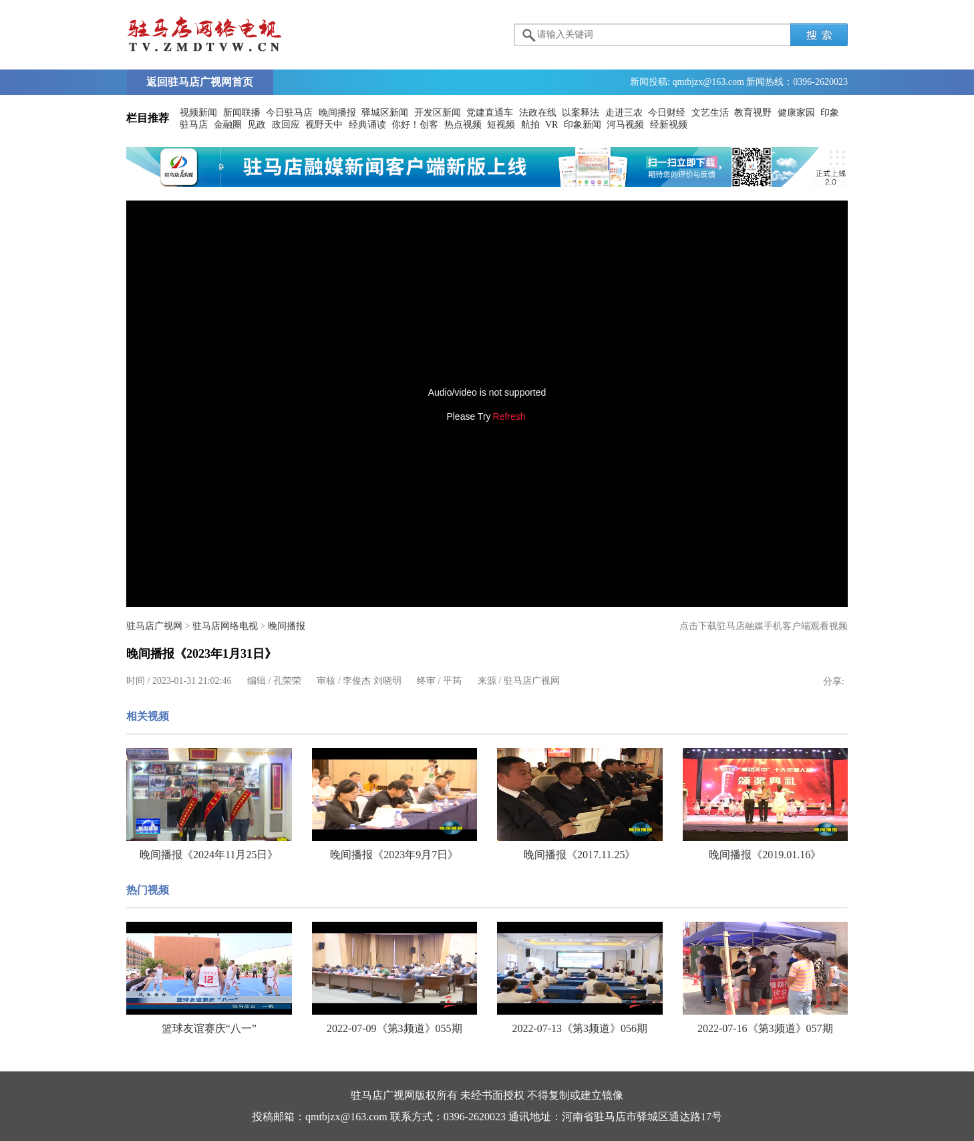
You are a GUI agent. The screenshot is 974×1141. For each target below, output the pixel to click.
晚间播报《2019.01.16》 (765, 854)
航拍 (530, 125)
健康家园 (796, 113)
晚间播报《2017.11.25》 (579, 854)
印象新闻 (582, 125)
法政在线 (537, 113)
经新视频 (668, 125)
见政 (256, 125)
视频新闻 (198, 113)
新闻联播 (242, 113)
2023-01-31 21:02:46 (192, 681)
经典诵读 (367, 125)
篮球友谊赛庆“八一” (209, 1028)
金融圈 (228, 125)
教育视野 (753, 113)
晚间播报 (337, 113)
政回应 (286, 125)
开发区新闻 (437, 113)
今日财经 (666, 113)
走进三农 (624, 113)
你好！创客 (414, 125)
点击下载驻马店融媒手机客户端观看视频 (763, 626)
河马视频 (625, 125)
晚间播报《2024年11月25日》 (209, 854)
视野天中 (324, 125)
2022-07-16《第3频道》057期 (765, 1028)
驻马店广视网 (154, 626)
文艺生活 (710, 113)
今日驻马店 (289, 113)
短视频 (501, 125)
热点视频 (463, 125)
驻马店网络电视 (225, 626)
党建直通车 (489, 113)
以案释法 (580, 113)
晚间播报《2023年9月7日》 (394, 854)
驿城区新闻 (384, 113)
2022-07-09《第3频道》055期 (394, 1028)
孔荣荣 (287, 681)
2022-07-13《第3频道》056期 (579, 1028)
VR (551, 125)
